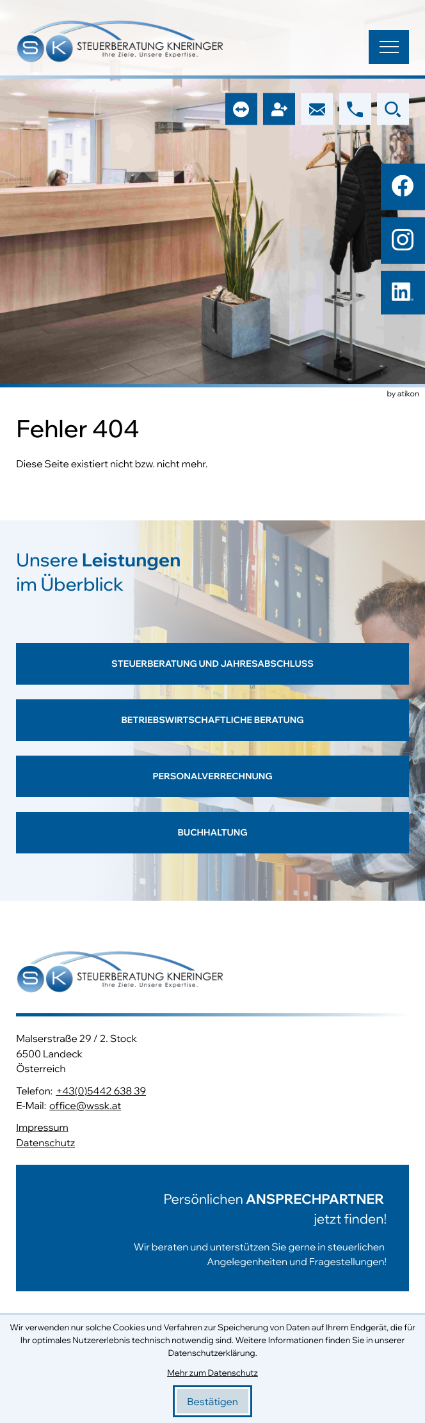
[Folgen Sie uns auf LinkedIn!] (402, 293)
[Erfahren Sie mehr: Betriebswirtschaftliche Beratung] (212, 727)
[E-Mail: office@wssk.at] (317, 109)
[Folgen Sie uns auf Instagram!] (402, 240)
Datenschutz (45, 1142)
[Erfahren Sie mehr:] (212, 1228)
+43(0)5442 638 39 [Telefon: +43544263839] (101, 1090)
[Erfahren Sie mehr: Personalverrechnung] (212, 784)
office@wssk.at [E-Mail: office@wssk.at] (85, 1105)
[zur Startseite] (120, 43)
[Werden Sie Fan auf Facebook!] (402, 186)
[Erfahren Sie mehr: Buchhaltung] (212, 840)
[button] (355, 109)
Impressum (42, 1127)
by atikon (403, 394)
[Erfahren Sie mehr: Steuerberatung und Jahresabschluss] (212, 671)
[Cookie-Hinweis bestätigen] (212, 1401)
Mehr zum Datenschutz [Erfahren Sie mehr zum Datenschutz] (212, 1373)
